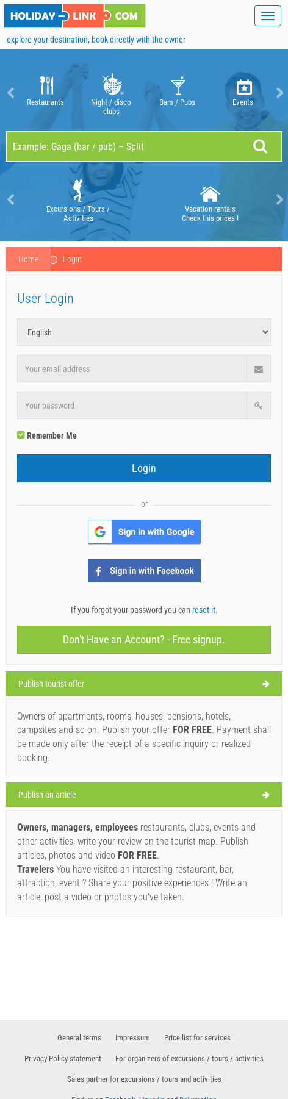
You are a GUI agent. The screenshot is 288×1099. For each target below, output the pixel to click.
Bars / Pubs (177, 93)
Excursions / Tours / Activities (78, 200)
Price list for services (197, 1037)
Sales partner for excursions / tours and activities (144, 1079)
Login (144, 468)
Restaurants (45, 93)
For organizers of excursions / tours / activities (189, 1058)
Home (28, 259)
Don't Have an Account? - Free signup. (144, 639)
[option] (45, 93)
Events (243, 93)
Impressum (132, 1037)
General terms (79, 1037)
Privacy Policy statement (62, 1058)
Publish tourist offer (51, 684)
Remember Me (47, 435)
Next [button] (279, 93)
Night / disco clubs (111, 93)
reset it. (205, 610)
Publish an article (47, 795)
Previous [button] (9, 93)
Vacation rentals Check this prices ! (210, 200)
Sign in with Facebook (152, 571)
